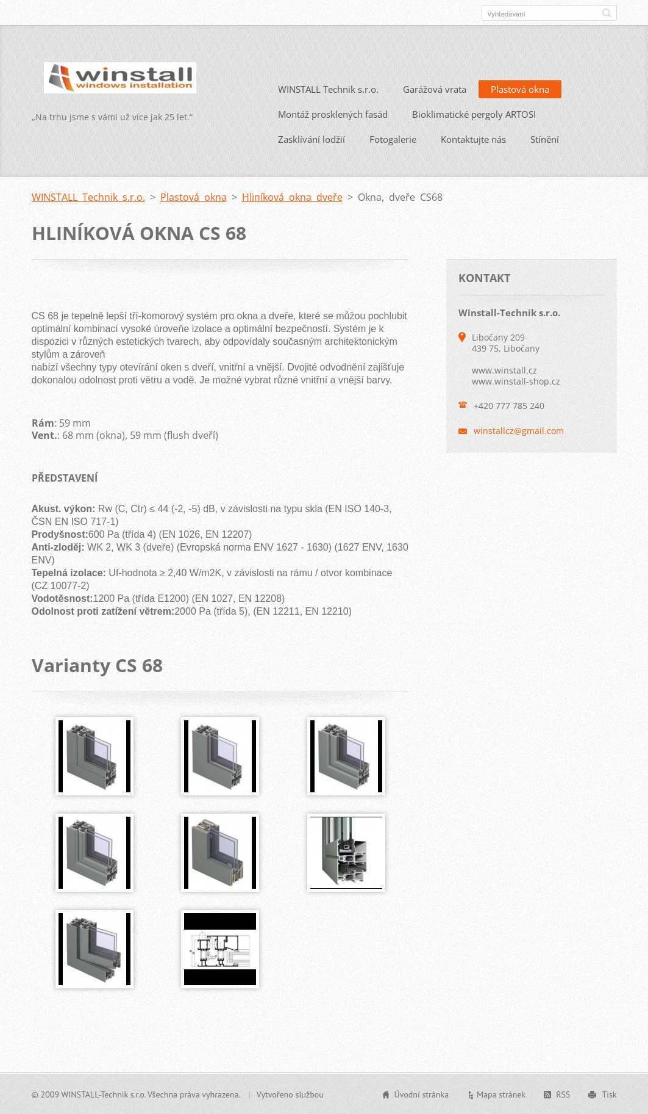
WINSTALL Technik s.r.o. (328, 88)
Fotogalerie (392, 138)
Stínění (544, 138)
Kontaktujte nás (473, 138)
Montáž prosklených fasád (333, 113)
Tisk (609, 1093)
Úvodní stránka (421, 1093)
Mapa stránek (501, 1093)
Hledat (606, 13)
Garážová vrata (434, 88)
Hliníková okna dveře (292, 196)
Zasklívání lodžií (311, 138)
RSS (563, 1093)
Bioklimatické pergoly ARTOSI (474, 113)
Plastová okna (520, 88)
